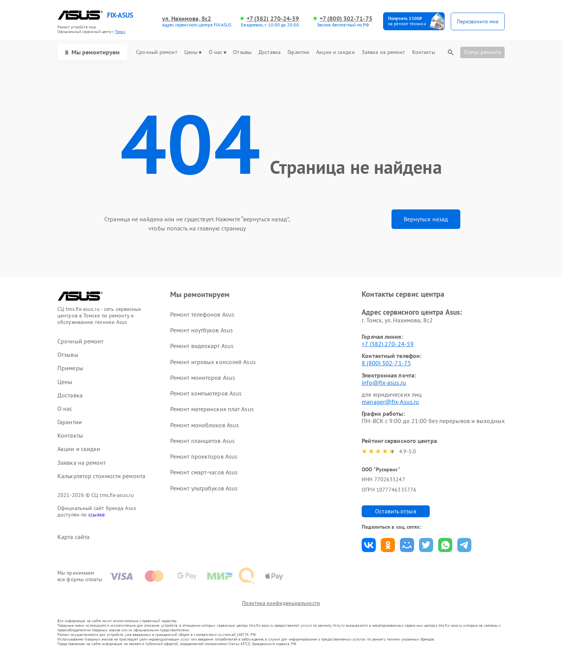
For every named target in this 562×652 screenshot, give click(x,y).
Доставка (269, 52)
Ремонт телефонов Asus (202, 314)
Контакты (423, 52)
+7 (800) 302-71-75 (346, 18)
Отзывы (242, 52)
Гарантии (298, 52)
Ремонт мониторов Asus (202, 377)
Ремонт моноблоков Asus (204, 425)
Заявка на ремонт (383, 52)
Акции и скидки (335, 52)
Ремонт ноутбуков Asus (201, 330)
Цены (192, 52)
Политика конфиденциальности (281, 603)
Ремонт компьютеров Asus (206, 393)
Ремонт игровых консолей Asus (213, 362)
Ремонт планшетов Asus (202, 440)
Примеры (70, 368)
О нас (218, 52)
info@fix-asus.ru (384, 382)
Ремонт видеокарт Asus (202, 346)
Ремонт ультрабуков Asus (204, 488)
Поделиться (369, 545)
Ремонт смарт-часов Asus (204, 472)
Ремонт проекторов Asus (203, 456)
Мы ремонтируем (92, 52)
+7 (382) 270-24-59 (273, 18)
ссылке (96, 514)
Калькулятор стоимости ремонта (101, 476)
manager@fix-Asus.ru (390, 401)
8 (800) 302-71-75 (386, 363)
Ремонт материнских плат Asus (212, 409)
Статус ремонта (482, 52)
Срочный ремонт (156, 52)
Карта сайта (73, 537)
